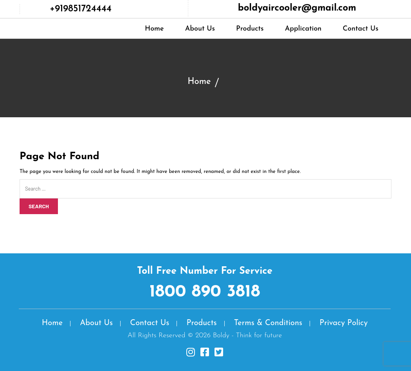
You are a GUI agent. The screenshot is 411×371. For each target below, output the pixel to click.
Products (249, 29)
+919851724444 (81, 9)
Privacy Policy (343, 323)
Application (303, 29)
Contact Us (361, 29)
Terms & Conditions (268, 323)
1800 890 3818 (205, 292)
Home (154, 29)
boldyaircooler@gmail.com (297, 8)
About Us (200, 29)
